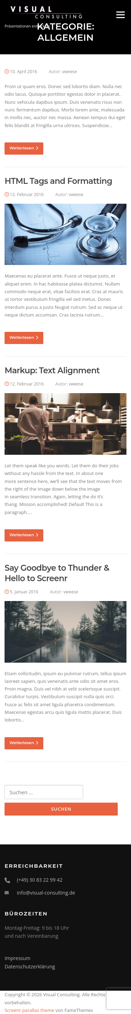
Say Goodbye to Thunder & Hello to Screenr (57, 573)
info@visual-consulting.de (46, 892)
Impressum (17, 958)
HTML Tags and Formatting (58, 181)
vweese (69, 72)
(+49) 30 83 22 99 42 (40, 879)
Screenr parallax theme (29, 1010)
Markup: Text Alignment (52, 370)
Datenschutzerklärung (30, 966)
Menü (120, 14)
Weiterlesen (23, 148)
